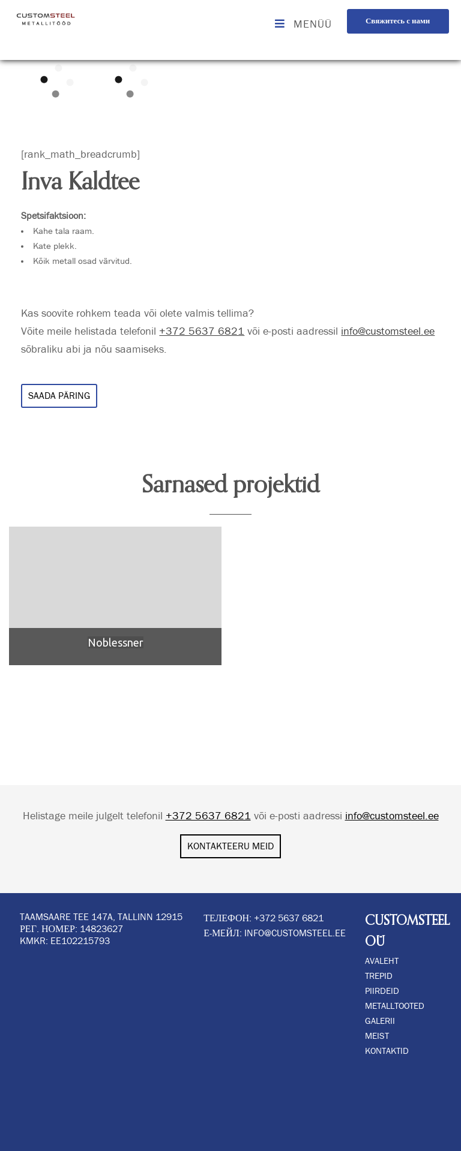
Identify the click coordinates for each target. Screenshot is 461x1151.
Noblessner (115, 642)
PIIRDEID (382, 991)
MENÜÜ (302, 24)
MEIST (377, 1036)
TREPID (379, 976)
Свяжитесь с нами (398, 21)
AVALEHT (382, 961)
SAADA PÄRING (59, 396)
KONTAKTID (387, 1051)
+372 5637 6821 (201, 331)
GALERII (380, 1021)
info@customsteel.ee (388, 331)
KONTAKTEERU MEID (230, 846)
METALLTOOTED (394, 1006)
